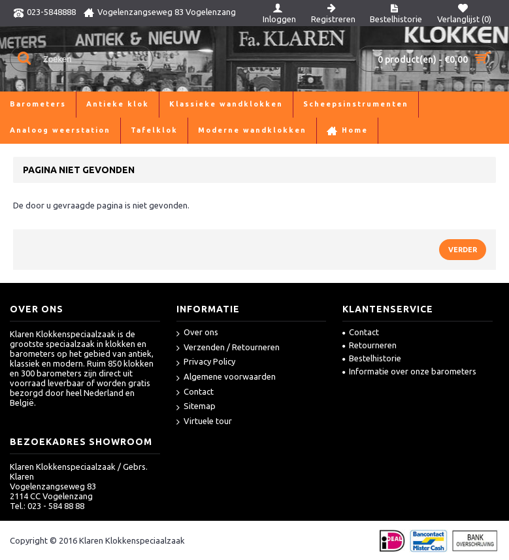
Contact (195, 392)
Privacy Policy (205, 362)
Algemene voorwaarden (226, 377)
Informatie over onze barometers (409, 371)
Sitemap (196, 406)
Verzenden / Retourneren (228, 348)
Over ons (197, 332)
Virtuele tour (204, 421)
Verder (462, 250)
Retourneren (369, 345)
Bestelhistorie (371, 358)
